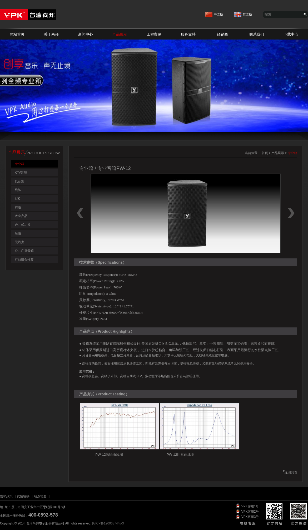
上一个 (80, 213)
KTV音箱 (21, 172)
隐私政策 (6, 496)
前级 (18, 207)
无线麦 (19, 242)
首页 (265, 153)
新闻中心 (85, 34)
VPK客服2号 (250, 511)
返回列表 (291, 472)
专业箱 (19, 164)
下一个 (291, 213)
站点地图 (40, 496)
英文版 (243, 13)
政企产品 (21, 216)
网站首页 (17, 34)
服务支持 (188, 34)
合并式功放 (23, 225)
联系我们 (256, 34)
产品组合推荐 (24, 259)
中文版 (214, 13)
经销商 (222, 34)
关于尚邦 (51, 34)
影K (17, 198)
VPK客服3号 (250, 517)
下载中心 (291, 34)
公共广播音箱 (24, 251)
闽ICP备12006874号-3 (108, 523)
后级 (18, 233)
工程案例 (154, 34)
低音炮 (19, 181)
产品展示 (119, 34)
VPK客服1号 (250, 506)
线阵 (18, 190)
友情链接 (23, 496)
